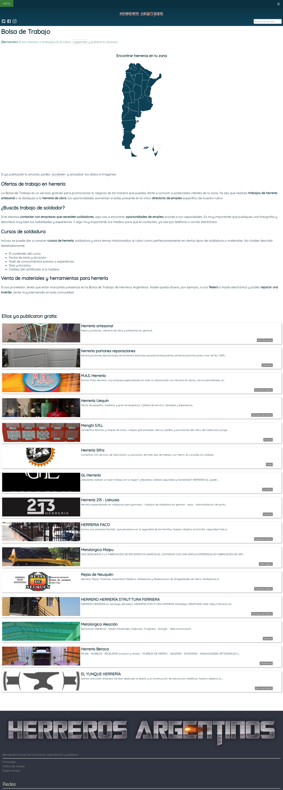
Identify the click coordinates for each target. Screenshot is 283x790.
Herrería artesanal (97, 326)
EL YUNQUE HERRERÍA (101, 674)
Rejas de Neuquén (97, 574)
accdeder (58, 174)
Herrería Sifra (92, 450)
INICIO (6, 3)
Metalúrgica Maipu (97, 549)
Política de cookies (14, 766)
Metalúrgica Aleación (99, 624)
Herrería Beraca (95, 649)
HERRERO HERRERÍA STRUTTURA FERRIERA (120, 599)
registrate (80, 42)
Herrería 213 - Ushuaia (100, 500)
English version (11, 770)
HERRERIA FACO (95, 524)
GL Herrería (91, 475)
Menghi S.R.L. (92, 425)
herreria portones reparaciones (108, 350)
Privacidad (9, 761)
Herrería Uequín (95, 400)
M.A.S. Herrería (93, 375)
